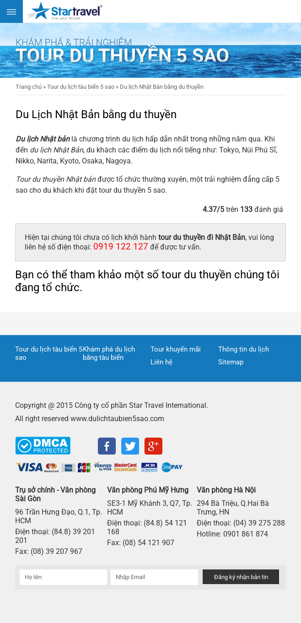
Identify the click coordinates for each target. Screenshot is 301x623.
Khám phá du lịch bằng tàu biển (109, 353)
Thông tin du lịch (243, 349)
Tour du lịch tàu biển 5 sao (48, 353)
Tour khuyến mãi (175, 349)
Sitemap (230, 362)
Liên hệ (161, 362)
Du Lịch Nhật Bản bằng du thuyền (96, 114)
